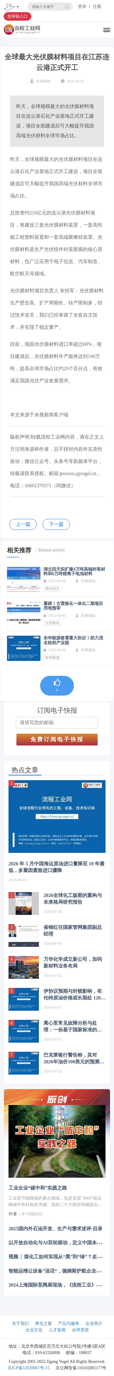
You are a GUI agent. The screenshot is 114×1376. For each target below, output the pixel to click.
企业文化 (34, 1330)
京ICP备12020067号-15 (29, 1368)
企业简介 (93, 1323)
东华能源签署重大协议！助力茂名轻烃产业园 (73, 640)
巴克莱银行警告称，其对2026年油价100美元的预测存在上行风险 (73, 1058)
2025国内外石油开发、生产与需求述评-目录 (55, 1228)
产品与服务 (68, 1323)
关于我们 (20, 1323)
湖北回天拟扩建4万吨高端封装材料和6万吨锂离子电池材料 (74, 571)
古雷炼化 (52, 623)
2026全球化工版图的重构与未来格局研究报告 (72, 899)
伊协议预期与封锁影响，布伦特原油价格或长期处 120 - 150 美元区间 (73, 995)
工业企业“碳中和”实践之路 (38, 1187)
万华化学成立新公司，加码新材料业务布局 (72, 962)
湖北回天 (52, 588)
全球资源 (80, 1330)
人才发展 (57, 1330)
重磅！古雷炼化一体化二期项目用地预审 (73, 605)
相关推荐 (19, 550)
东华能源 (52, 657)
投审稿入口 (17, 16)
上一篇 (23, 524)
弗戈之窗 (43, 1323)
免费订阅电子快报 (57, 739)
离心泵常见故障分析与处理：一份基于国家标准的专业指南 (72, 1026)
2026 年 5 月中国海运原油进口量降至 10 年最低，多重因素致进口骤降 (57, 867)
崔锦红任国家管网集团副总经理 (72, 930)
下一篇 (56, 524)
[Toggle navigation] (17, 7)
